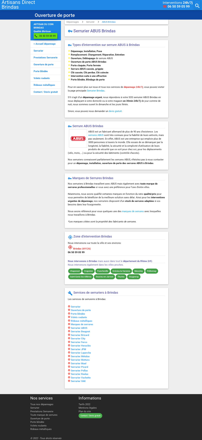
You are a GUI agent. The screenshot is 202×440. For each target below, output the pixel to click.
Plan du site (85, 411)
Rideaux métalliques (41, 429)
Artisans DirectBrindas (18, 4)
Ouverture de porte (40, 418)
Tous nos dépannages (41, 404)
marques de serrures (133, 211)
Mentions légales (88, 407)
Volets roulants (38, 425)
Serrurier (90, 22)
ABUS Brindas (109, 22)
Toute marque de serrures (43, 415)
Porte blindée (37, 422)
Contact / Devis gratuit (90, 415)
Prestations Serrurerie (41, 411)
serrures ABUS (96, 135)
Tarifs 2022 (84, 404)
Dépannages (72, 22)
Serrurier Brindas (95, 90)
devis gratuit (115, 111)
